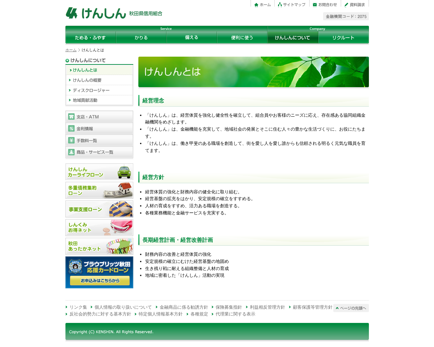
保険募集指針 (229, 307)
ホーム (71, 50)
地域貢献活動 (99, 100)
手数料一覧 (99, 140)
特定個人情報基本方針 (161, 313)
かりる (141, 37)
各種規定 (199, 313)
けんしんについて (293, 37)
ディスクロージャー (99, 90)
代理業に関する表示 (235, 313)
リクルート (343, 37)
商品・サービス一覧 (99, 152)
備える (191, 37)
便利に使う (242, 37)
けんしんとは (99, 70)
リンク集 (78, 307)
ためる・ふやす (90, 37)
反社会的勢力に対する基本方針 (100, 313)
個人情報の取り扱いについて (123, 307)
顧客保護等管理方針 (313, 307)
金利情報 (99, 128)
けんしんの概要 (99, 80)
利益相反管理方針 (267, 307)
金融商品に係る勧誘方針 (184, 307)
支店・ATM (99, 116)
